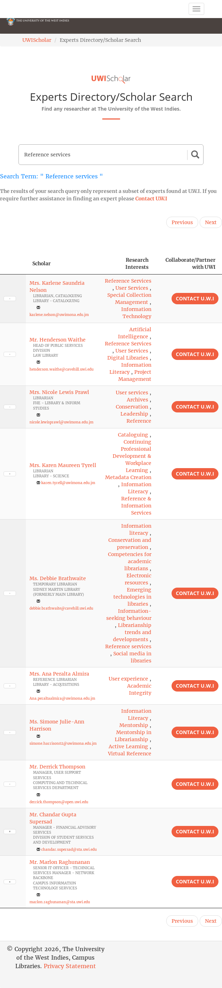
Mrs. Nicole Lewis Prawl (59, 392)
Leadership (134, 414)
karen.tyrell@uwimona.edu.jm (68, 483)
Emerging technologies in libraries (132, 597)
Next (211, 222)
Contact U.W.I (151, 198)
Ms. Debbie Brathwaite (57, 578)
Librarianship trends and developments (132, 632)
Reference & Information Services (136, 505)
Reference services (128, 646)
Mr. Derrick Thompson (57, 767)
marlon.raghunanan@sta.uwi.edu (59, 902)
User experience (128, 679)
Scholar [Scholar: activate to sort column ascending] (41, 263)
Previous (182, 222)
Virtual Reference (129, 753)
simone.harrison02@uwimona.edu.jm (63, 743)
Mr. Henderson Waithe (57, 340)
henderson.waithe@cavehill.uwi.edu (61, 369)
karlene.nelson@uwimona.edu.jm (59, 314)
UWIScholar (36, 40)
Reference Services (128, 281)
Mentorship (133, 725)
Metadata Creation (128, 477)
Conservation (132, 407)
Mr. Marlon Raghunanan (59, 862)
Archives (137, 399)
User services (132, 392)
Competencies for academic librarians (129, 561)
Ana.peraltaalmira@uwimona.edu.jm (62, 698)
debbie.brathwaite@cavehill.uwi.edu (61, 608)
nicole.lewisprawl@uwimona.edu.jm (61, 422)
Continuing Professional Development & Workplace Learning (132, 456)
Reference (138, 421)
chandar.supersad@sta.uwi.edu (69, 849)
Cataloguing (133, 435)
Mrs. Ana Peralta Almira (59, 674)
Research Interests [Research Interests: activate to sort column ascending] (136, 263)
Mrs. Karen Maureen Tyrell (62, 465)
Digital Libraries (127, 358)
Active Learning (128, 746)
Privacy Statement (70, 966)
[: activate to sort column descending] (13, 263)
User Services (131, 288)
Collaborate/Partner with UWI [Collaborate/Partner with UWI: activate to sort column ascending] (191, 263)
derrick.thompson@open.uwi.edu (58, 802)
